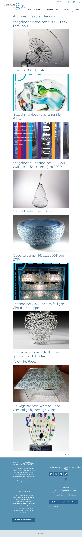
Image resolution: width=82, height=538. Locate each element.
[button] (65, 479)
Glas (58, 10)
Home (29, 10)
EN (60, 2)
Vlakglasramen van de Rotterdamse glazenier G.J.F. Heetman (37, 354)
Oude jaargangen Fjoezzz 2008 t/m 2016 (38, 257)
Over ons (76, 12)
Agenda (76, 10)
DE (62, 2)
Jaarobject (49, 10)
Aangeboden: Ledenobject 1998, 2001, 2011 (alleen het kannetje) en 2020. (40, 165)
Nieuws (67, 10)
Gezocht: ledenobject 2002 (32, 211)
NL (58, 2)
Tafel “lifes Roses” (25, 361)
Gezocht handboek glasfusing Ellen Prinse (37, 116)
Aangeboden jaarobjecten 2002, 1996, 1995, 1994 (40, 24)
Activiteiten (39, 10)
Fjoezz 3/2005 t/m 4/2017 (32, 70)
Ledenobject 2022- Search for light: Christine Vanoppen (38, 306)
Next (67, 454)
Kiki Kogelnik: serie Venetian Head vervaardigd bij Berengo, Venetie (36, 408)
